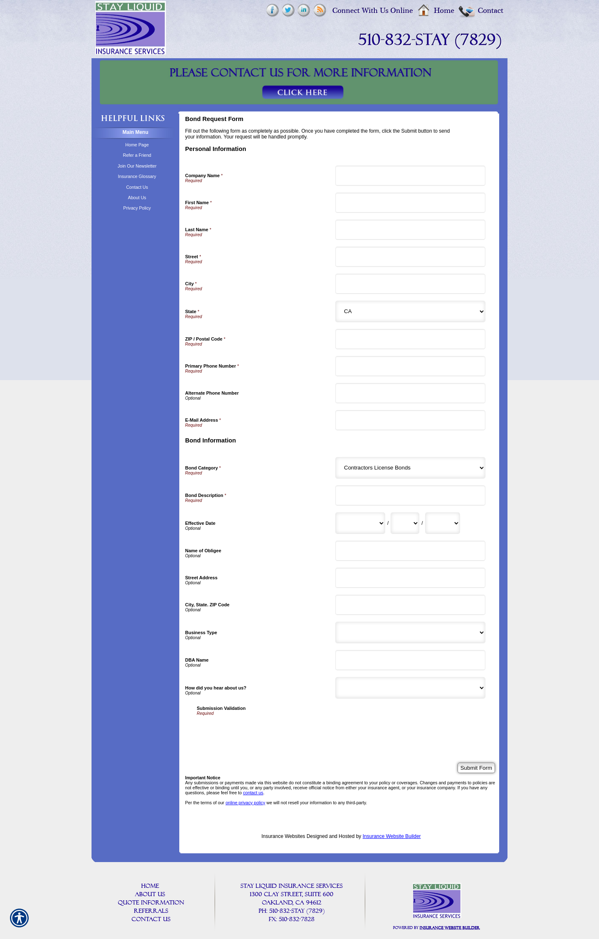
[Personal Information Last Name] (410, 230)
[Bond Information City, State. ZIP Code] (410, 605)
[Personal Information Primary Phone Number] (410, 366)
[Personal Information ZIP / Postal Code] (410, 339)
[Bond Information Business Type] (410, 632)
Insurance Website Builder (392, 836)
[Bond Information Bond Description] (410, 495)
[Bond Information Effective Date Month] (360, 523)
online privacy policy (245, 802)
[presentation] (260, 732)
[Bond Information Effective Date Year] (442, 523)
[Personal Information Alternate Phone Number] (410, 393)
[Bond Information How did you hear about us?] (410, 688)
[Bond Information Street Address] (410, 578)
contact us (253, 792)
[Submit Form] (476, 768)
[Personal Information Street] (410, 257)
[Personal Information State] (410, 311)
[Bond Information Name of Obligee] (410, 551)
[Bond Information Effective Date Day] (405, 523)
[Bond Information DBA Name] (410, 660)
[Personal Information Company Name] (410, 176)
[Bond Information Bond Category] (410, 468)
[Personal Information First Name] (410, 203)
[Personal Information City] (410, 284)
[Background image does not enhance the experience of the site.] (133, 133)
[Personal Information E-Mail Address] (410, 420)
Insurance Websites (283, 836)
